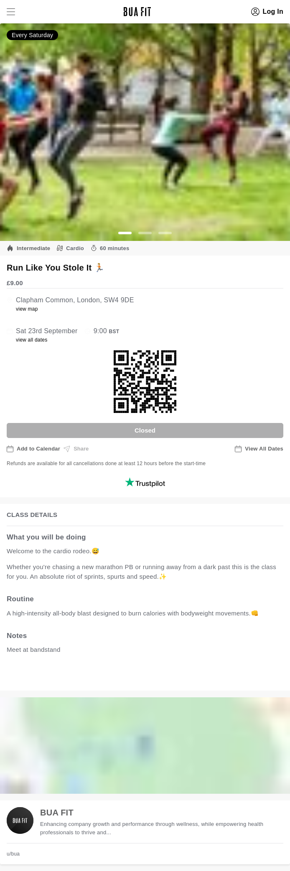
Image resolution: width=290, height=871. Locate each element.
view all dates (32, 340)
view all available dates (175, 675)
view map (27, 309)
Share (76, 449)
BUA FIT (57, 812)
